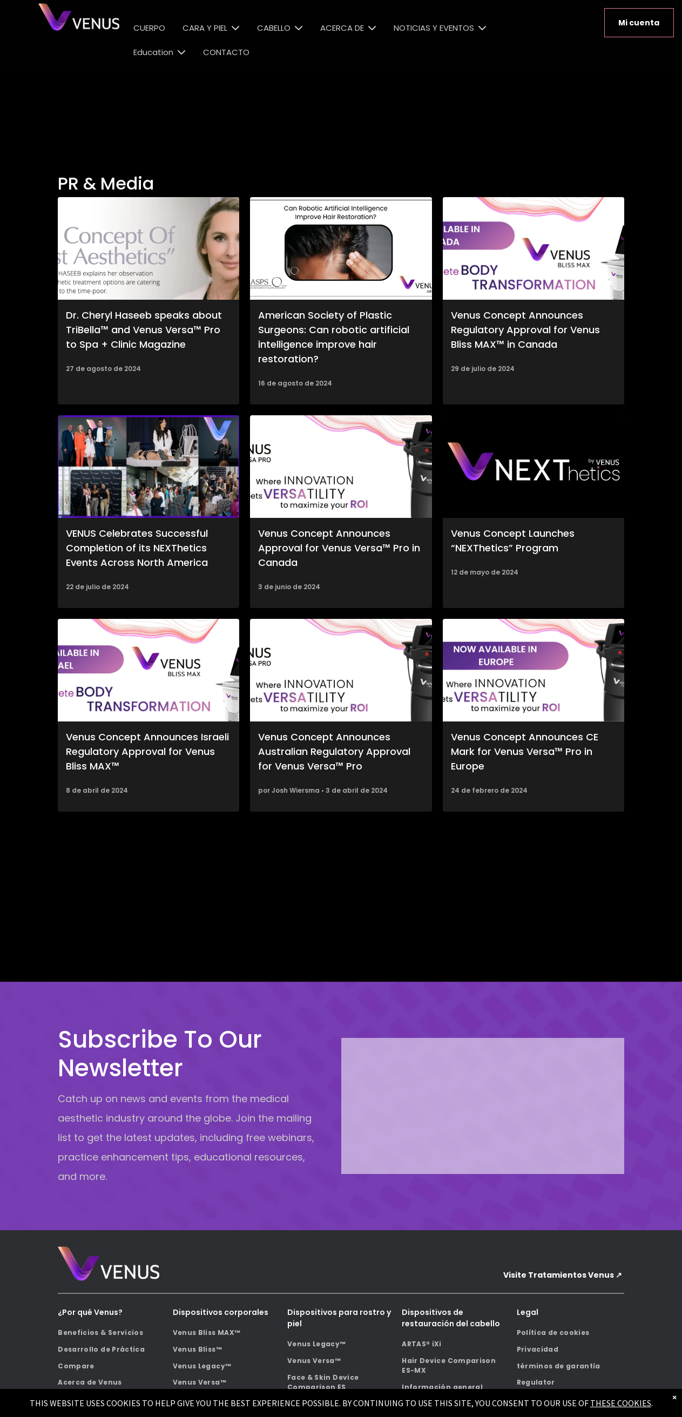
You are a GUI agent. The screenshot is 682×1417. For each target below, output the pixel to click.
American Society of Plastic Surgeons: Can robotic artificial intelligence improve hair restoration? (333, 337)
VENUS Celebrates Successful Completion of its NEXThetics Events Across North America (137, 548)
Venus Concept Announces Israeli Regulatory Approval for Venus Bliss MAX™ (147, 751)
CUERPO (149, 27)
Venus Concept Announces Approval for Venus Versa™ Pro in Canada (339, 548)
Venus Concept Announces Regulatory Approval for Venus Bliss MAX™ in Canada (525, 329)
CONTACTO (226, 52)
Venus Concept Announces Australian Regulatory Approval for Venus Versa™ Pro (334, 751)
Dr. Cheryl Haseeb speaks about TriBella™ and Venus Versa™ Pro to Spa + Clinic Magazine (144, 329)
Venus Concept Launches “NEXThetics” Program (513, 541)
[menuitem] (111, 1333)
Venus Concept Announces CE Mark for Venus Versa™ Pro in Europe (524, 751)
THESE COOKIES (620, 1403)
